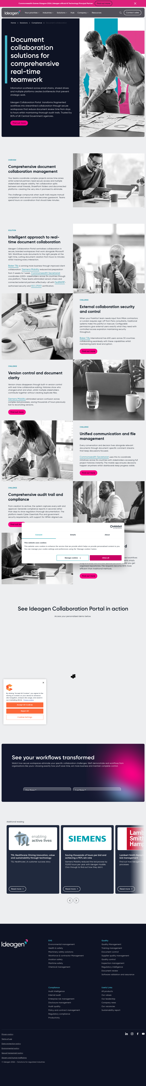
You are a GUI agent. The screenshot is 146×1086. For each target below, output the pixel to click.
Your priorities (32, 12)
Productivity (54, 1018)
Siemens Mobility (30, 269)
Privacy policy (7, 1034)
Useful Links (107, 987)
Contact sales (132, 12)
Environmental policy (10, 1048)
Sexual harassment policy (12, 1053)
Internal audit (54, 995)
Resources (96, 12)
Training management (112, 948)
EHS (50, 940)
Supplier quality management (115, 955)
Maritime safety (55, 963)
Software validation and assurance (118, 974)
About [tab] (107, 535)
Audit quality (54, 1006)
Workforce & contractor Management (66, 955)
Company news (109, 1002)
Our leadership (108, 999)
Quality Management (111, 944)
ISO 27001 (36, 285)
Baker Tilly (13, 265)
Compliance (38, 23)
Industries (48, 12)
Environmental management (61, 944)
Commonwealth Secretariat (45, 273)
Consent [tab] (38, 535)
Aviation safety (55, 959)
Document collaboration (56, 23)
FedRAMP (60, 282)
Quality (105, 940)
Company (83, 12)
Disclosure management (59, 1002)
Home (14, 23)
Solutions (62, 12)
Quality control (109, 959)
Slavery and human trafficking (14, 1058)
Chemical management (59, 967)
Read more (17, 889)
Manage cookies (73, 558)
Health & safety (55, 948)
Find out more (103, 3)
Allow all (105, 558)
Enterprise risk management (61, 999)
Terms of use (7, 1039)
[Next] (76, 900)
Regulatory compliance (59, 1014)
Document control (110, 952)
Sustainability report (111, 1010)
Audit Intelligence (56, 991)
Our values (106, 995)
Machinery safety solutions (60, 952)
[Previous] (70, 900)
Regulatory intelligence (112, 967)
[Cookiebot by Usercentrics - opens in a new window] (112, 527)
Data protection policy (11, 1044)
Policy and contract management (64, 1010)
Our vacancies (108, 1006)
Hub (72, 12)
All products (107, 991)
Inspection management (113, 963)
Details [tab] (73, 535)
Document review (110, 971)
